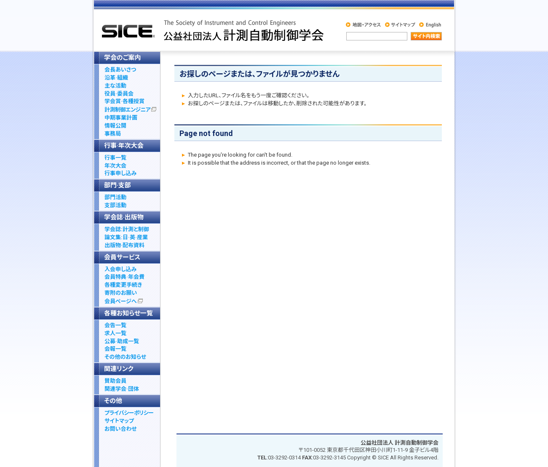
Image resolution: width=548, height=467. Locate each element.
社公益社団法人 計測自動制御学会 (211, 29)
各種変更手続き (123, 285)
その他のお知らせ (125, 357)
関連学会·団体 (121, 389)
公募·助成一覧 (121, 341)
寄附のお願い (120, 293)
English (428, 24)
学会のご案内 (122, 57)
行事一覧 (115, 158)
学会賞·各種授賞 (124, 101)
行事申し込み (120, 173)
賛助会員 (115, 381)
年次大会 (115, 166)
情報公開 (115, 126)
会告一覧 (115, 325)
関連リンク (119, 369)
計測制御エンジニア (130, 110)
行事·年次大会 (124, 145)
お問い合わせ (120, 429)
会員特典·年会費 (124, 277)
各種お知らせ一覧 (128, 313)
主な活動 (115, 86)
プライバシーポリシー (128, 413)
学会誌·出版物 (124, 217)
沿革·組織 (116, 78)
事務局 (112, 134)
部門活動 (115, 197)
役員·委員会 (119, 94)
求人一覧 (115, 333)
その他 (113, 401)
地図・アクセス (363, 24)
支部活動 (115, 205)
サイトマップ (399, 24)
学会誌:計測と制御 (126, 229)
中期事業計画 (120, 118)
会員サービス (122, 257)
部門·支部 (117, 185)
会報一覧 (115, 349)
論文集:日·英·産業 (126, 237)
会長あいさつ (120, 70)
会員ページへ (123, 301)
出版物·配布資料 (124, 245)
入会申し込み (120, 269)
